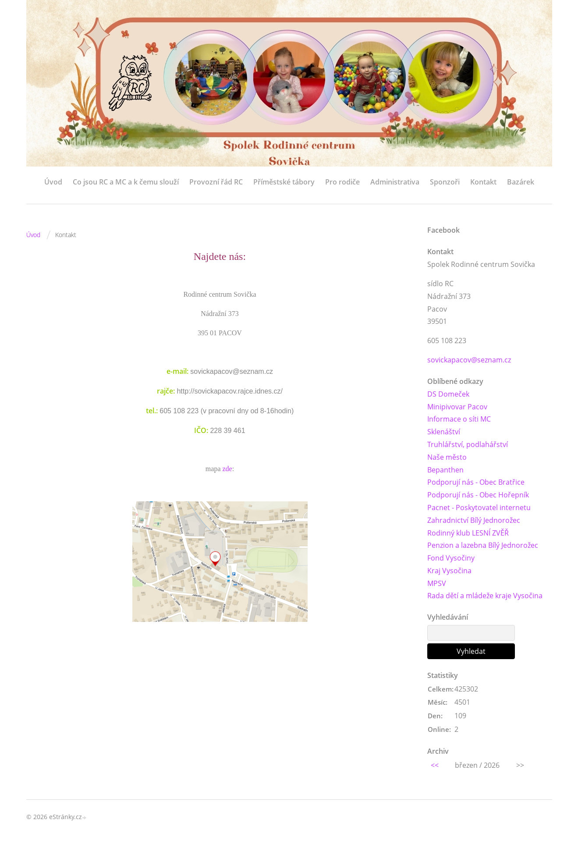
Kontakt (483, 182)
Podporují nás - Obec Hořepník (478, 495)
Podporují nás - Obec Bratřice (476, 482)
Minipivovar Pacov (457, 407)
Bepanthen (445, 470)
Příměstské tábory (284, 182)
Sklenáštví (443, 431)
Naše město (447, 457)
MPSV (436, 583)
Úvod (53, 182)
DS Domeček (448, 394)
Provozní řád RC (216, 182)
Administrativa (394, 182)
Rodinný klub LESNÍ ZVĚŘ (468, 533)
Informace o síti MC (459, 419)
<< (435, 765)
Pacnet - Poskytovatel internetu (479, 507)
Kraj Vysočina (449, 570)
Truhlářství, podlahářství (467, 444)
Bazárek (520, 182)
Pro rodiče (342, 182)
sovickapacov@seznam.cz (469, 360)
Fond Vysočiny (451, 558)
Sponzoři (445, 182)
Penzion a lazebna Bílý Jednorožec (482, 545)
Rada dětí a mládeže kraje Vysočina (485, 596)
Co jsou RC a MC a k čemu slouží (126, 182)
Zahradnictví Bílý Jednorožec (473, 520)
